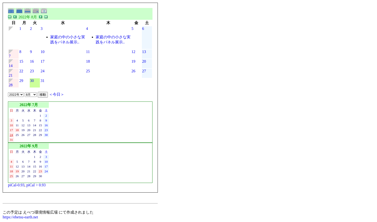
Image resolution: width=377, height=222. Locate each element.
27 (144, 71)
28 (11, 85)
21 (11, 75)
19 (133, 61)
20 (144, 61)
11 (88, 52)
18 (88, 61)
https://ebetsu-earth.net (20, 217)
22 (21, 71)
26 (133, 71)
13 (144, 52)
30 (32, 81)
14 (11, 66)
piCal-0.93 (16, 185)
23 (32, 71)
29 (21, 81)
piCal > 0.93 (36, 185)
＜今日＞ (56, 94)
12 (133, 52)
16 (32, 61)
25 (88, 71)
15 (21, 61)
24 (42, 71)
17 (42, 61)
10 (42, 52)
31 (42, 81)
